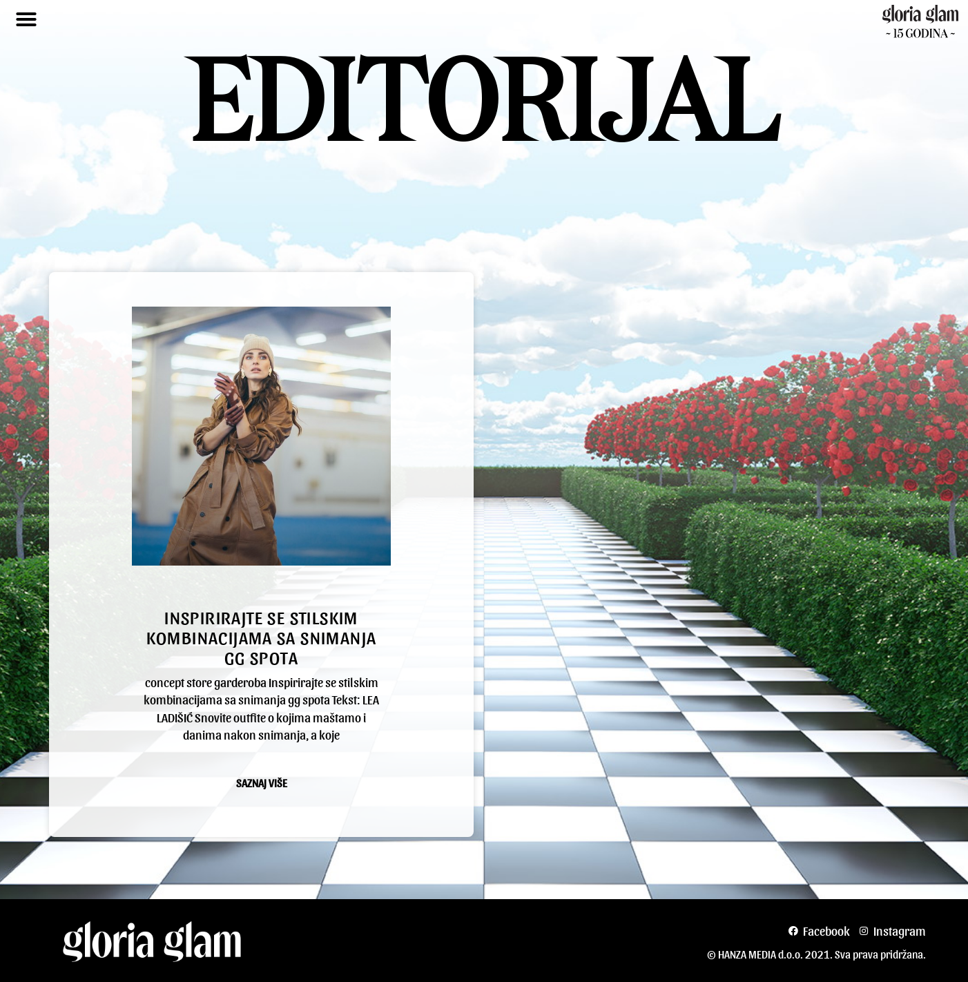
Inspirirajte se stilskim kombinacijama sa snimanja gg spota (261, 636)
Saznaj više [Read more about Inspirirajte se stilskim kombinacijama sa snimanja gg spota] (261, 783)
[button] (26, 19)
